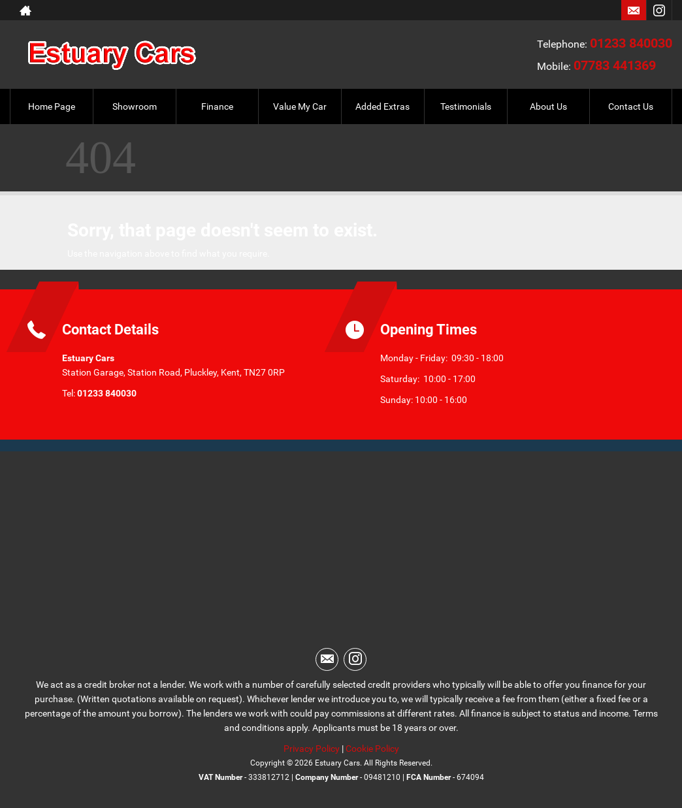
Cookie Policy (372, 748)
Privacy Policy (312, 748)
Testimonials (465, 106)
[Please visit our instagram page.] (659, 10)
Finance (217, 106)
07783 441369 (615, 65)
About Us (548, 106)
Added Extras (382, 106)
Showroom (134, 106)
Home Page (51, 106)
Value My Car (300, 106)
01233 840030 (631, 43)
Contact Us (630, 106)
